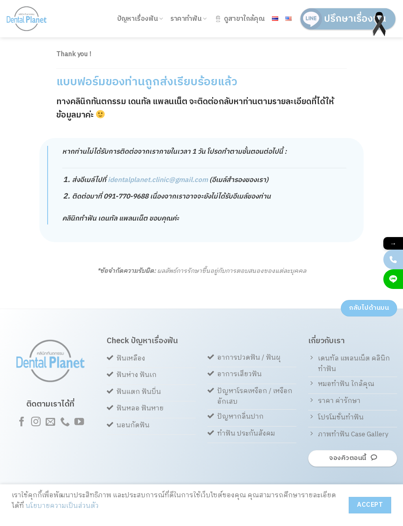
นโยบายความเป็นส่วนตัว (62, 505)
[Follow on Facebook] (21, 422)
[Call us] (64, 422)
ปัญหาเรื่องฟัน (140, 18)
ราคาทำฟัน (188, 18)
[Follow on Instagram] (36, 422)
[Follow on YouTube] (79, 422)
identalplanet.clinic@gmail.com (158, 180)
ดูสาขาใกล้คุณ (239, 18)
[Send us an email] (50, 422)
